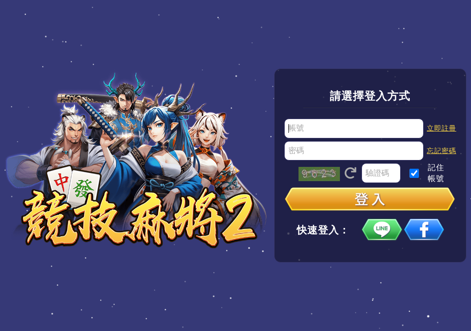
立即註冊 (441, 128)
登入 (370, 200)
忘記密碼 (441, 150)
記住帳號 (436, 173)
